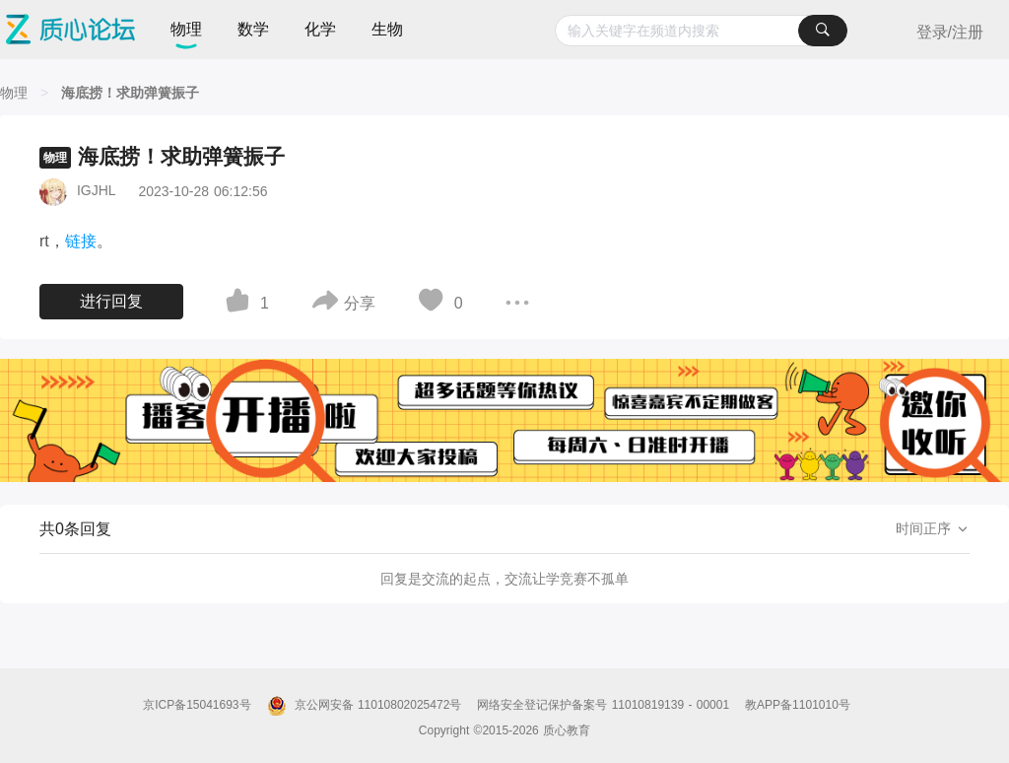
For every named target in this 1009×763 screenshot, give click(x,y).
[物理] (14, 93)
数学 (253, 29)
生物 (387, 29)
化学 (320, 29)
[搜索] (822, 30)
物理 (186, 29)
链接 (81, 241)
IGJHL (96, 190)
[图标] (240, 304)
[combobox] (701, 30)
